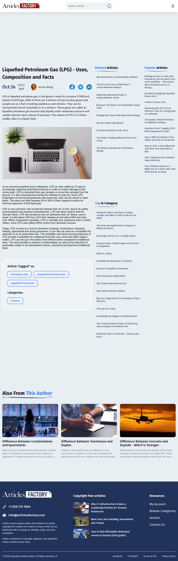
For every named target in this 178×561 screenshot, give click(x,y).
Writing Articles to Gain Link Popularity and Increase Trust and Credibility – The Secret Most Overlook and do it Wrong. (160, 82)
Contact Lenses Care (155, 102)
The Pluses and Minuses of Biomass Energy (115, 149)
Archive (155, 518)
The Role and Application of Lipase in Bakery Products (116, 227)
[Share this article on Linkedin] (89, 87)
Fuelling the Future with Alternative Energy (118, 115)
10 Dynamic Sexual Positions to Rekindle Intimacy (159, 121)
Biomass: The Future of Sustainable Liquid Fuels (118, 106)
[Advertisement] (89, 36)
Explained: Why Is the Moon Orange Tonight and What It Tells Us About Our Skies (116, 215)
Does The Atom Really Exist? (111, 276)
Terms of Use (149, 556)
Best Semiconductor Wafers (111, 291)
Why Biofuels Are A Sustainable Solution (117, 77)
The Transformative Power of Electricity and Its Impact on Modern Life (117, 325)
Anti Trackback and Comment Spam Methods (160, 159)
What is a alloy (104, 253)
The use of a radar (106, 308)
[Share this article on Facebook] (72, 87)
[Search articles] (109, 6)
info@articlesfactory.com (23, 515)
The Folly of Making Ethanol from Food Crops (116, 139)
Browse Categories (163, 511)
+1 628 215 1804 (16, 507)
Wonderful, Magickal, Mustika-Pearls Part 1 (160, 95)
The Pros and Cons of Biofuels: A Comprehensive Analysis (113, 86)
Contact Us (157, 524)
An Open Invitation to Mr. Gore (112, 130)
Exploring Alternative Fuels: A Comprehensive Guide (111, 96)
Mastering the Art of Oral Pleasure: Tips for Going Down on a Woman (160, 111)
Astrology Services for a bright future (116, 236)
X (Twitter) (133, 556)
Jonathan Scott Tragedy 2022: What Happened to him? (160, 130)
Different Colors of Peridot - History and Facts (118, 335)
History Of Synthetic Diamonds (112, 268)
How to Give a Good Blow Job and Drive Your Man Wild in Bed (160, 149)
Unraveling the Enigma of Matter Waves (117, 316)
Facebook (117, 556)
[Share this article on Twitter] (80, 87)
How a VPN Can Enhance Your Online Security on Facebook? (160, 138)
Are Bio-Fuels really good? (110, 123)
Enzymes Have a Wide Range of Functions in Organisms (118, 244)
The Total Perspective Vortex (111, 283)
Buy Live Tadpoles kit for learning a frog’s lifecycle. (118, 300)
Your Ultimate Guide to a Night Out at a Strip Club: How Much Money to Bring (160, 169)
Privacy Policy (169, 556)
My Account (158, 504)
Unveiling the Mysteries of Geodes (114, 261)
